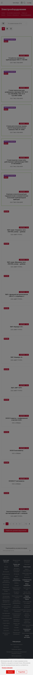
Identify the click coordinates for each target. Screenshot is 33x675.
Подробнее (21, 672)
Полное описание (7, 667)
